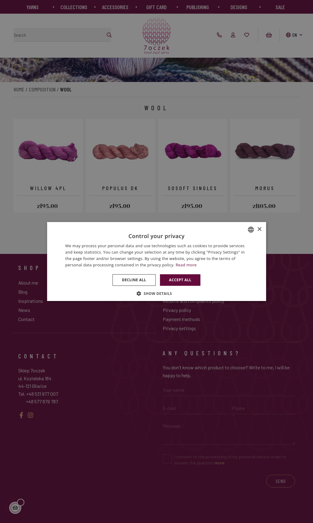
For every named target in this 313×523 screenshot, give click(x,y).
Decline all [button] (134, 279)
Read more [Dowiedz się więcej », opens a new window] (186, 265)
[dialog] (156, 261)
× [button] (259, 229)
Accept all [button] (180, 279)
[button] (156, 293)
